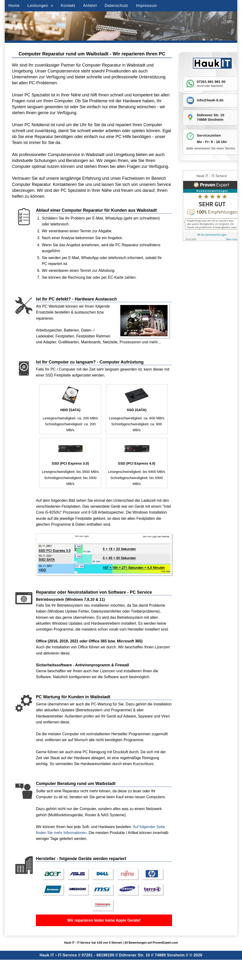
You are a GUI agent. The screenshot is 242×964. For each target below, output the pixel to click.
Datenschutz (116, 5)
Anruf (200, 86)
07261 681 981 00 (211, 82)
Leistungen (37, 5)
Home (13, 5)
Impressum (146, 5)
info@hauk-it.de (210, 100)
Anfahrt (90, 5)
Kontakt (68, 5)
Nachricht (217, 86)
